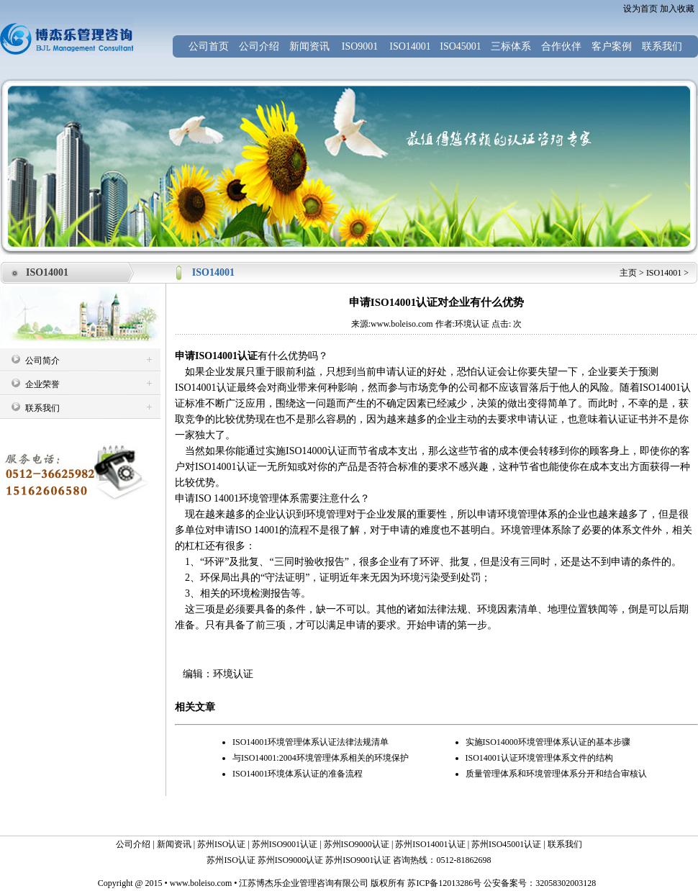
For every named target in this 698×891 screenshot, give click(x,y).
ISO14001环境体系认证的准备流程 (297, 774)
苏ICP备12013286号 (443, 883)
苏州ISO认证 (221, 844)
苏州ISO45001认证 (506, 844)
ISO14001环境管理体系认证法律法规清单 (310, 742)
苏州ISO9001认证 (284, 844)
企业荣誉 (42, 384)
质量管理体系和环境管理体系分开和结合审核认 (556, 774)
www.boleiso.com (201, 883)
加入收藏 (677, 9)
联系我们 (662, 46)
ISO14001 (410, 46)
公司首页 (209, 46)
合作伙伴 (561, 46)
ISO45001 (460, 46)
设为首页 (640, 9)
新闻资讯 (309, 46)
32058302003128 (565, 883)
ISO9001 (360, 46)
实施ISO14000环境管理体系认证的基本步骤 (548, 742)
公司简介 (42, 361)
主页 (628, 273)
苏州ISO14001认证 (430, 844)
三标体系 (511, 46)
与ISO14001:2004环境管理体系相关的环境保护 (320, 758)
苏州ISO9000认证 (356, 844)
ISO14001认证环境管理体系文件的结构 (539, 758)
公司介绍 (259, 46)
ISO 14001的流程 (272, 530)
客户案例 (612, 46)
